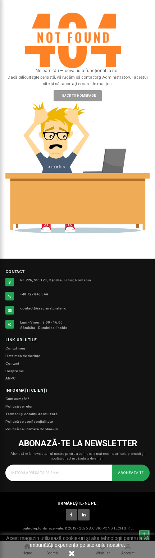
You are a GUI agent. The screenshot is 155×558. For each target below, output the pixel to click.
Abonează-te (130, 473)
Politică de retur (19, 406)
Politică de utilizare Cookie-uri (31, 429)
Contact (12, 363)
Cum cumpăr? (17, 399)
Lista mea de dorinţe (22, 356)
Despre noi (14, 371)
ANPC (10, 378)
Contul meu (15, 348)
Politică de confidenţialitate (29, 421)
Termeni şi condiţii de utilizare (31, 414)
